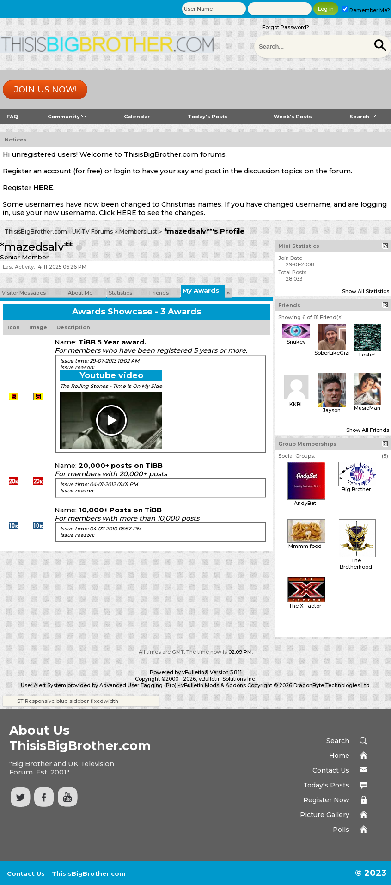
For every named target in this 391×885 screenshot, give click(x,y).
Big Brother (356, 489)
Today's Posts (208, 116)
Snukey (296, 341)
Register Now (326, 800)
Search (362, 116)
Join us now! (45, 90)
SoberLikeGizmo (335, 353)
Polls (341, 829)
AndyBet (305, 503)
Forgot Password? (285, 27)
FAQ (12, 116)
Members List (138, 231)
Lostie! (367, 354)
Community (67, 116)
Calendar (137, 116)
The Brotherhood (356, 563)
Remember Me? (366, 10)
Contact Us (330, 770)
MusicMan (367, 408)
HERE (43, 188)
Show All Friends (367, 430)
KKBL (296, 404)
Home (339, 755)
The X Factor (305, 605)
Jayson (332, 410)
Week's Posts (293, 116)
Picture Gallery (324, 815)
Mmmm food (305, 546)
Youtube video (111, 375)
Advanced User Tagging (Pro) (138, 685)
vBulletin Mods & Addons (213, 685)
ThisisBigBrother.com (89, 873)
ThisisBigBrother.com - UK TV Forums (59, 231)
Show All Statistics (365, 291)
